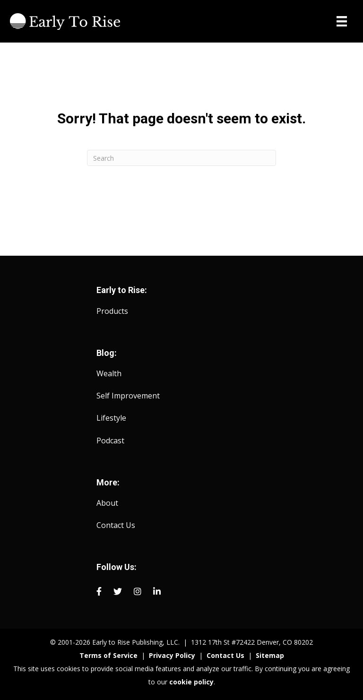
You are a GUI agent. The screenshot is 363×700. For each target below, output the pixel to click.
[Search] (181, 158)
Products (112, 311)
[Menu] (342, 21)
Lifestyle (111, 418)
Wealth (108, 373)
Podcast (110, 440)
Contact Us (115, 525)
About (107, 503)
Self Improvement (128, 395)
